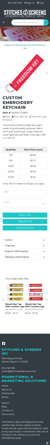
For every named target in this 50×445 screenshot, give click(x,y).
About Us (7, 389)
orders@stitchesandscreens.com (19, 371)
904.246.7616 (8, 368)
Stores (5, 397)
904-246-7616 (15, 3)
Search (5, 403)
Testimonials (8, 393)
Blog (4, 406)
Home (5, 386)
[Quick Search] (27, 22)
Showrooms (8, 414)
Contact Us (7, 410)
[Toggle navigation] (3, 22)
